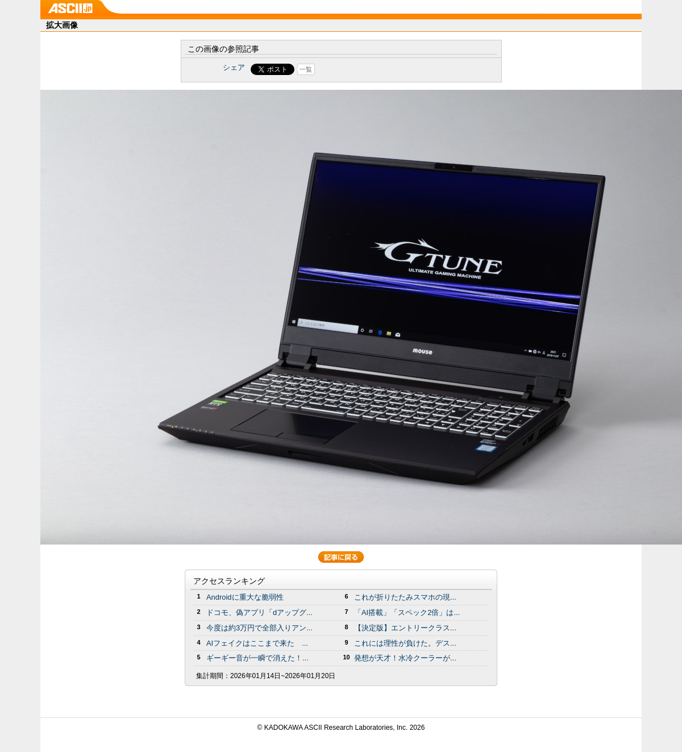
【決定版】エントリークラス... (405, 628)
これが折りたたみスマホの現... (405, 597)
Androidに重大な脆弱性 (245, 597)
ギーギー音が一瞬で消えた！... (257, 658)
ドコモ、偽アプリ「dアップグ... (259, 612)
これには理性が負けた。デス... (405, 643)
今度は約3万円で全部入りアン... (259, 628)
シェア (234, 67)
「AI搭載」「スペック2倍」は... (407, 612)
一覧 (306, 69)
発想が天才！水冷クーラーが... (405, 658)
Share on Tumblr (383, 69)
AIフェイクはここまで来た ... (257, 643)
